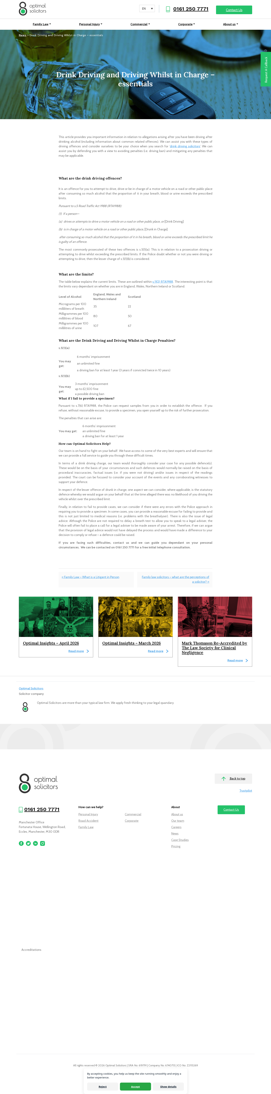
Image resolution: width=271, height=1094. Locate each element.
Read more (76, 651)
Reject (103, 1086)
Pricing (175, 846)
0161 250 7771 (190, 9)
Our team (177, 821)
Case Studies (180, 840)
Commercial (138, 24)
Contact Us (234, 10)
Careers (176, 827)
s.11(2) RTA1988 (162, 282)
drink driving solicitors (185, 146)
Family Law (40, 24)
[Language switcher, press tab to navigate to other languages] (147, 8)
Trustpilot (245, 791)
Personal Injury (89, 24)
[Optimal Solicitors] (32, 9)
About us (229, 24)
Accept (135, 1086)
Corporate (185, 24)
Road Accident (88, 821)
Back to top (233, 779)
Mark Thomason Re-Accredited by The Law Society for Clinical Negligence (214, 648)
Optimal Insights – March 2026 (131, 643)
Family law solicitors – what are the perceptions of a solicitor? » (175, 579)
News (175, 833)
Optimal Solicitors (31, 688)
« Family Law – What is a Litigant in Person (90, 577)
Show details (168, 1086)
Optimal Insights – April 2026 (51, 643)
